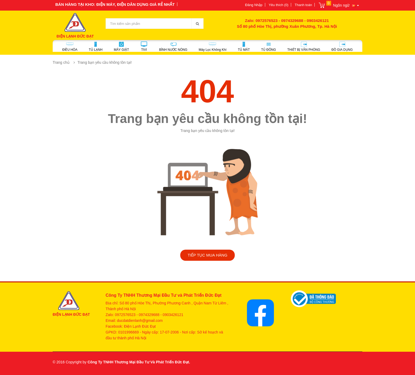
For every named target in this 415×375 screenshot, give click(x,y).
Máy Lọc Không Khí (213, 47)
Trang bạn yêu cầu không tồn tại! (105, 62)
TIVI (144, 47)
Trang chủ (61, 62)
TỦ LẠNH (95, 47)
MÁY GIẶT (121, 47)
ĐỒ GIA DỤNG (342, 47)
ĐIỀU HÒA (69, 47)
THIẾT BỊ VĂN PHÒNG (303, 47)
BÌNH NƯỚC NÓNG (173, 47)
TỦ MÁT (244, 47)
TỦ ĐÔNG (268, 47)
